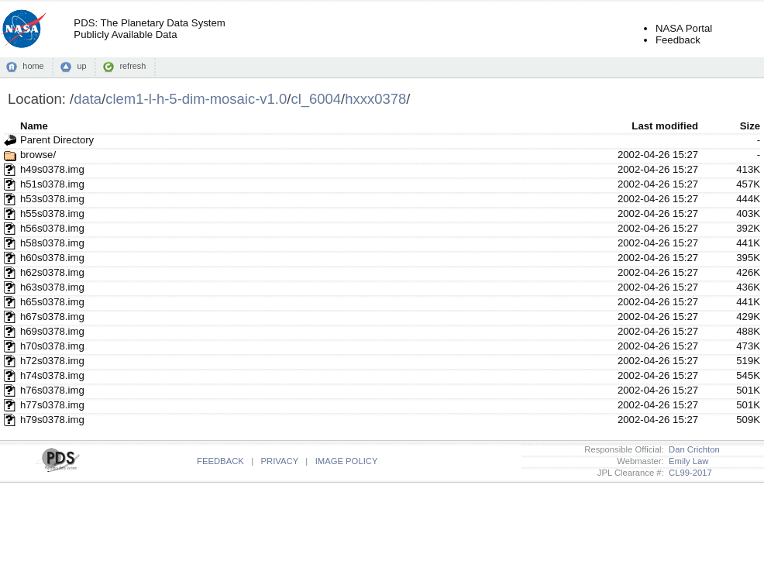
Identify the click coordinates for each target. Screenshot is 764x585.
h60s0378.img (52, 257)
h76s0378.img (52, 390)
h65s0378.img (52, 302)
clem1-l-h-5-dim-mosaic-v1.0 (196, 99)
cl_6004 (316, 99)
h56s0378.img (52, 228)
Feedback (678, 40)
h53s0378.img (52, 199)
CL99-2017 (688, 472)
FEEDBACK (220, 461)
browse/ (38, 154)
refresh (132, 66)
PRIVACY (279, 461)
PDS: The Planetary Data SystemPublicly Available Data (149, 28)
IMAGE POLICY (346, 461)
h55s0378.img (52, 213)
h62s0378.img (52, 272)
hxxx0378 (375, 99)
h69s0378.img (52, 331)
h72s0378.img (52, 360)
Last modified (665, 126)
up (81, 66)
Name (34, 126)
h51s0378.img (52, 184)
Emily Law (686, 461)
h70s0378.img (52, 346)
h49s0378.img (52, 169)
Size (750, 126)
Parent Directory (57, 140)
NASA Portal (684, 28)
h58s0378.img (52, 243)
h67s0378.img (52, 316)
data (88, 99)
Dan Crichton (692, 449)
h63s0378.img (52, 287)
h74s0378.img (52, 375)
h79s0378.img (52, 419)
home (32, 66)
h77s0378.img (52, 405)
